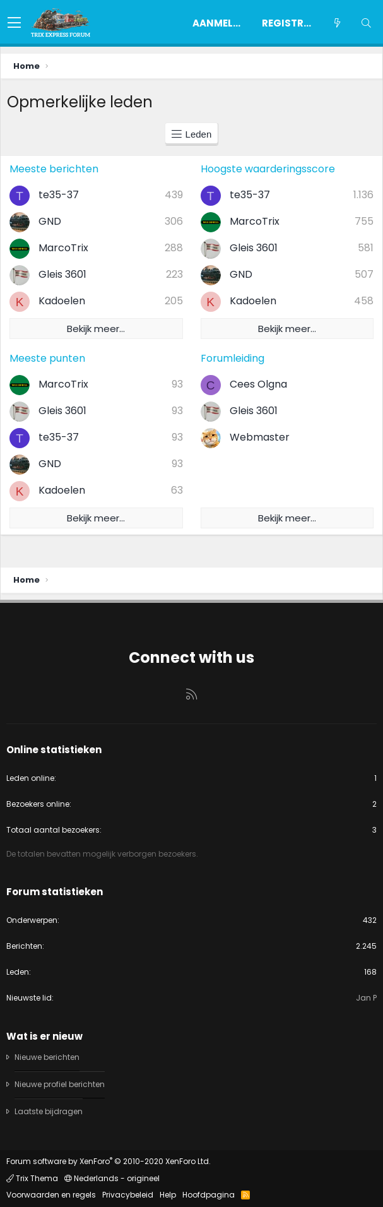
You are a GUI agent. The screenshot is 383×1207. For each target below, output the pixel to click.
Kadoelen (61, 301)
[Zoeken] (365, 23)
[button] (14, 23)
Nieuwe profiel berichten (60, 1084)
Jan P (366, 997)
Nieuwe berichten (47, 1057)
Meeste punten (47, 358)
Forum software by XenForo (108, 1161)
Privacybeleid (127, 1194)
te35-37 (58, 194)
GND (49, 221)
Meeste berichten (53, 169)
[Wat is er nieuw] (336, 23)
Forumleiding (232, 358)
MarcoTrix (63, 248)
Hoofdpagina (208, 1194)
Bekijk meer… (96, 328)
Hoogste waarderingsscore (268, 169)
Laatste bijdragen (49, 1111)
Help (168, 1194)
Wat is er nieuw (44, 1036)
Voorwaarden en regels (51, 1194)
